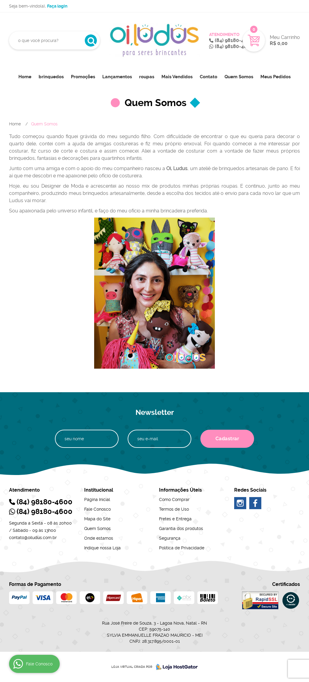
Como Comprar (174, 499)
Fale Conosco (97, 509)
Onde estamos (98, 538)
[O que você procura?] (91, 40)
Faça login (57, 6)
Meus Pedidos (275, 76)
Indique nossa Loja (102, 547)
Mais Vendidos (177, 76)
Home (24, 76)
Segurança (169, 538)
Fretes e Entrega (175, 518)
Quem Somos (239, 76)
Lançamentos (117, 76)
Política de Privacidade (181, 547)
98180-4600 (234, 40)
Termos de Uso (174, 509)
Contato (208, 76)
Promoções (83, 76)
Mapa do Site (97, 518)
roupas (146, 76)
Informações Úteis (180, 490)
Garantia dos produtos (181, 528)
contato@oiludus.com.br (33, 537)
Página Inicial (97, 499)
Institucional (98, 490)
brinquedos (51, 76)
